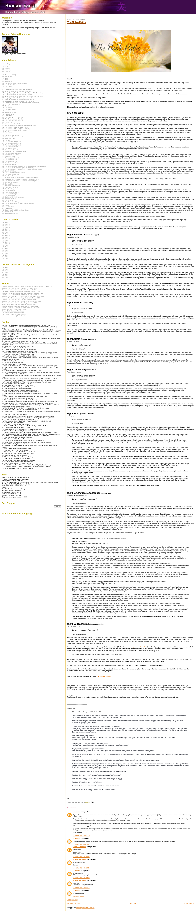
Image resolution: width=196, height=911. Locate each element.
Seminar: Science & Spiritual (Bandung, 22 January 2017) (20, 306)
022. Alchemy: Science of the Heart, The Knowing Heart (20, 177)
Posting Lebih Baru (74, 903)
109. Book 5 (6, 271)
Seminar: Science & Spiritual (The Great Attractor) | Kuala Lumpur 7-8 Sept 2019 (28, 286)
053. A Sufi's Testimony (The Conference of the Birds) (19, 125)
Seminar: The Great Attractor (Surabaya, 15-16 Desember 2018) (22, 293)
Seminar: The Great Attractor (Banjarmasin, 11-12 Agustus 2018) (23, 296)
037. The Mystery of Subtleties (11, 153)
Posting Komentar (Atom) (85, 908)
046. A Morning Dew (8, 138)
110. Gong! (5, 66)
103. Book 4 (6, 272)
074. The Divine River (9, 109)
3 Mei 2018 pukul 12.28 (79, 896)
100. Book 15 (6, 235)
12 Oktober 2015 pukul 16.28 (81, 868)
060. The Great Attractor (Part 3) (12, 117)
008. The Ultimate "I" (8, 200)
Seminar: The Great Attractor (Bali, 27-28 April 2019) (19, 290)
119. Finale (5, 63)
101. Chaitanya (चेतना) (9, 75)
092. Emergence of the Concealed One (14, 83)
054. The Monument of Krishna (12, 124)
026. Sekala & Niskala (9, 171)
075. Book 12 (6, 240)
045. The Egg (6, 140)
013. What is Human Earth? (11, 192)
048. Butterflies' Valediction (10, 135)
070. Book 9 (6, 245)
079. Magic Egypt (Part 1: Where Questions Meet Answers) (21, 102)
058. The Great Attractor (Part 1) (12, 120)
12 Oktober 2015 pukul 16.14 (81, 844)
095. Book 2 (6, 275)
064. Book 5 (6, 252)
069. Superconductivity (9, 112)
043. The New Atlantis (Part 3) (11, 143)
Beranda (133, 903)
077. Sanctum (6, 106)
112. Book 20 (6, 227)
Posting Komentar (72, 899)
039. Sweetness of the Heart (11, 150)
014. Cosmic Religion (9, 190)
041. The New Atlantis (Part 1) (11, 146)
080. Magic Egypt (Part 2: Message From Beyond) (18, 101)
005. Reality (5, 205)
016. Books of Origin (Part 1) (11, 187)
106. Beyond (6, 68)
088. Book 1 (6, 277)
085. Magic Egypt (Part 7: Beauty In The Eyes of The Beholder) (22, 93)
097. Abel (5, 78)
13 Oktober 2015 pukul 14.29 (81, 878)
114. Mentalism (7, 65)
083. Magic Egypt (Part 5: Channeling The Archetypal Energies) (22, 96)
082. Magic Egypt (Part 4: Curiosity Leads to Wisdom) (19, 98)
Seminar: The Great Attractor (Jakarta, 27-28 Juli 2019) (19, 288)
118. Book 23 (6, 222)
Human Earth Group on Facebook (13, 311)
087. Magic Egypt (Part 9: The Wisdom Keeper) (17, 89)
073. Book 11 (6, 242)
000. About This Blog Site (10, 213)
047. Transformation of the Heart (12, 137)
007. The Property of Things (11, 202)
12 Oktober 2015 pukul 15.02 (81, 835)
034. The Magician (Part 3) (10, 158)
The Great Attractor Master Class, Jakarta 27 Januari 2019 (21, 291)
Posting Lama (189, 903)
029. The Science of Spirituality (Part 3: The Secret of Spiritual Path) (24, 166)
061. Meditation (7, 115)
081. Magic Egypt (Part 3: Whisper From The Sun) (18, 99)
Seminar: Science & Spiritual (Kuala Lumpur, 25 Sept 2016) (21, 307)
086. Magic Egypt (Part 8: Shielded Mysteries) (16, 91)
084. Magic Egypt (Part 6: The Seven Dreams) (17, 94)
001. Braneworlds (7, 211)
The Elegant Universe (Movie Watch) (14, 314)
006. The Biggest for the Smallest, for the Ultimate (18, 203)
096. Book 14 (6, 237)
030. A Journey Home (9, 164)
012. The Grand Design (9, 194)
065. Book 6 (6, 250)
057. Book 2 (6, 256)
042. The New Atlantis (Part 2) (11, 145)
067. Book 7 (6, 248)
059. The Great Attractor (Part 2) (12, 119)
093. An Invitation (7, 81)
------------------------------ (9, 73)
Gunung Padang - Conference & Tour (14, 309)
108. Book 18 (6, 230)
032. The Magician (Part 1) (10, 161)
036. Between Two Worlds (10, 154)
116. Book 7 (6, 267)
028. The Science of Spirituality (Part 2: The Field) (18, 167)
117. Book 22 (6, 224)
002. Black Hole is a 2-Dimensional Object (15, 210)
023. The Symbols (7, 176)
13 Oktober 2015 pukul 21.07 (81, 887)
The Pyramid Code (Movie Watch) (13, 312)
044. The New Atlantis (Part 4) (11, 141)
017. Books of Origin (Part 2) (11, 185)
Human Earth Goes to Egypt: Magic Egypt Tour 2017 (19, 304)
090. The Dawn (7, 86)
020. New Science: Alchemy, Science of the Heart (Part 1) (20, 180)
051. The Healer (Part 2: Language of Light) (16, 128)
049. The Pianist (7, 132)
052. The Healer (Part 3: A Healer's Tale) (15, 127)
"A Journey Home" (104, 676)
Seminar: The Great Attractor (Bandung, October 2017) (19, 303)
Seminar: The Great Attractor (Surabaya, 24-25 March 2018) (21, 301)
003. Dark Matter (7, 208)
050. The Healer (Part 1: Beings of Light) (15, 130)
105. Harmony (6, 70)
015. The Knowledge (8, 189)
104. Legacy (6, 71)
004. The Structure (8, 207)
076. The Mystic (7, 107)
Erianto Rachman (79, 847)
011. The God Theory (9, 195)
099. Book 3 (6, 274)
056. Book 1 (6, 258)
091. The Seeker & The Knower (12, 85)
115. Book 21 (6, 226)
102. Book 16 (6, 234)
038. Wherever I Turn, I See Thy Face (14, 151)
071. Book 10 (6, 243)
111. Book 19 (6, 229)
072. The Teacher (7, 111)
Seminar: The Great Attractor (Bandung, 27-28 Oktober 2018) (21, 294)
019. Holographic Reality (10, 182)
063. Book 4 (6, 253)
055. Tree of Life (7, 122)
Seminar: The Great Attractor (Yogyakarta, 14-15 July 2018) (21, 298)
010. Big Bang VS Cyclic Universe (13, 197)
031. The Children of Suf (10, 163)
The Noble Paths (76, 22)
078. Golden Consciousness (11, 104)
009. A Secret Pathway (9, 198)
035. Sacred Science (8, 156)
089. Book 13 (6, 239)
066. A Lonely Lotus (8, 114)
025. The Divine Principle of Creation (14, 172)
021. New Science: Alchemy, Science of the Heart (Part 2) (20, 179)
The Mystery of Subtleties (137, 647)
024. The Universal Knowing (11, 174)
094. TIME (5, 80)
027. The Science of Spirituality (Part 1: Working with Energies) (22, 169)
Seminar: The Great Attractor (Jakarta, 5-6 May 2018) (19, 299)
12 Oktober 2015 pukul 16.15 (81, 857)
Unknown (76, 812)
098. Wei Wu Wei (7, 76)
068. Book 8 (6, 247)
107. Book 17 (6, 232)
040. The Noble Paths (9, 148)
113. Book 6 (6, 269)
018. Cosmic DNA (7, 184)
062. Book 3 (6, 255)
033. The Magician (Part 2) (10, 159)
